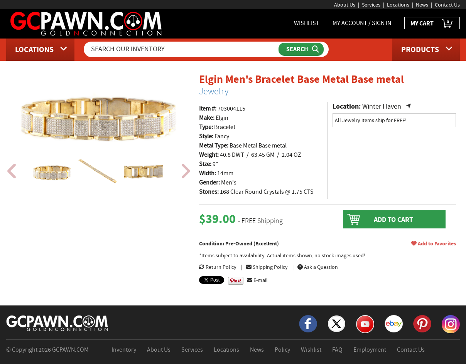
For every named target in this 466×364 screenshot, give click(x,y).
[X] (337, 323)
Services (371, 4)
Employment (369, 350)
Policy (282, 350)
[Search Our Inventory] (182, 49)
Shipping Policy (267, 266)
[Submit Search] (301, 49)
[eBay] (394, 323)
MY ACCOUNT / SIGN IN (362, 23)
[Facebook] (308, 323)
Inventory (123, 350)
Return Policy (217, 266)
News (422, 4)
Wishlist (311, 350)
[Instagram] (451, 323)
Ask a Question (317, 266)
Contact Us (447, 4)
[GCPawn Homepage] (86, 23)
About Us (344, 4)
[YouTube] (365, 323)
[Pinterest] (422, 323)
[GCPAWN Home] (57, 322)
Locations (398, 4)
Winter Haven (381, 106)
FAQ (337, 350)
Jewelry (213, 91)
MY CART (432, 23)
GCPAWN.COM (70, 350)
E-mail (257, 280)
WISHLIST (306, 23)
